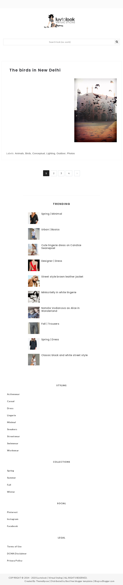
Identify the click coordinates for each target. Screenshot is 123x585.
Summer (11, 477)
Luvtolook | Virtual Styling (50, 578)
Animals (19, 153)
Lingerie (11, 415)
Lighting (50, 153)
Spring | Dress (50, 339)
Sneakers (12, 429)
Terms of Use (14, 546)
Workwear (13, 450)
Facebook (12, 526)
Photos (71, 153)
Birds (28, 153)
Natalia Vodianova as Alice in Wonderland (60, 309)
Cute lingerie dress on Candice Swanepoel (61, 247)
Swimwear (12, 443)
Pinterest (12, 512)
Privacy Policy (14, 560)
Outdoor (61, 153)
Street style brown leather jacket (62, 276)
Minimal (11, 422)
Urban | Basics (50, 229)
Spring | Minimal (51, 213)
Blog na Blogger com (104, 581)
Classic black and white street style (64, 355)
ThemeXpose (42, 581)
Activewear (13, 394)
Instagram (12, 519)
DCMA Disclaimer (17, 553)
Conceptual (38, 153)
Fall (9, 484)
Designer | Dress (51, 261)
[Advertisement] (33, 116)
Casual (11, 401)
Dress (10, 408)
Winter (11, 491)
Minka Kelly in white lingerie (58, 292)
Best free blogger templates (79, 581)
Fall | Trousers (50, 323)
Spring (10, 470)
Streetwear (13, 436)
